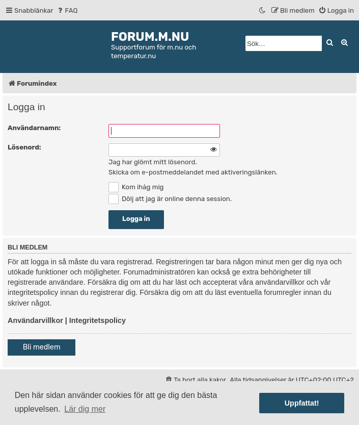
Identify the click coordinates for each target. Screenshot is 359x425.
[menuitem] (67, 10)
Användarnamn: (34, 128)
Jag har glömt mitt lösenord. (152, 162)
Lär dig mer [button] (84, 409)
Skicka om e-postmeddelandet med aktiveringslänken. (193, 172)
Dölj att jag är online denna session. (170, 199)
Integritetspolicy (97, 320)
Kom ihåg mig (135, 187)
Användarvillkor (35, 320)
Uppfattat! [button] (302, 403)
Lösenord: (24, 147)
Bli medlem (42, 347)
